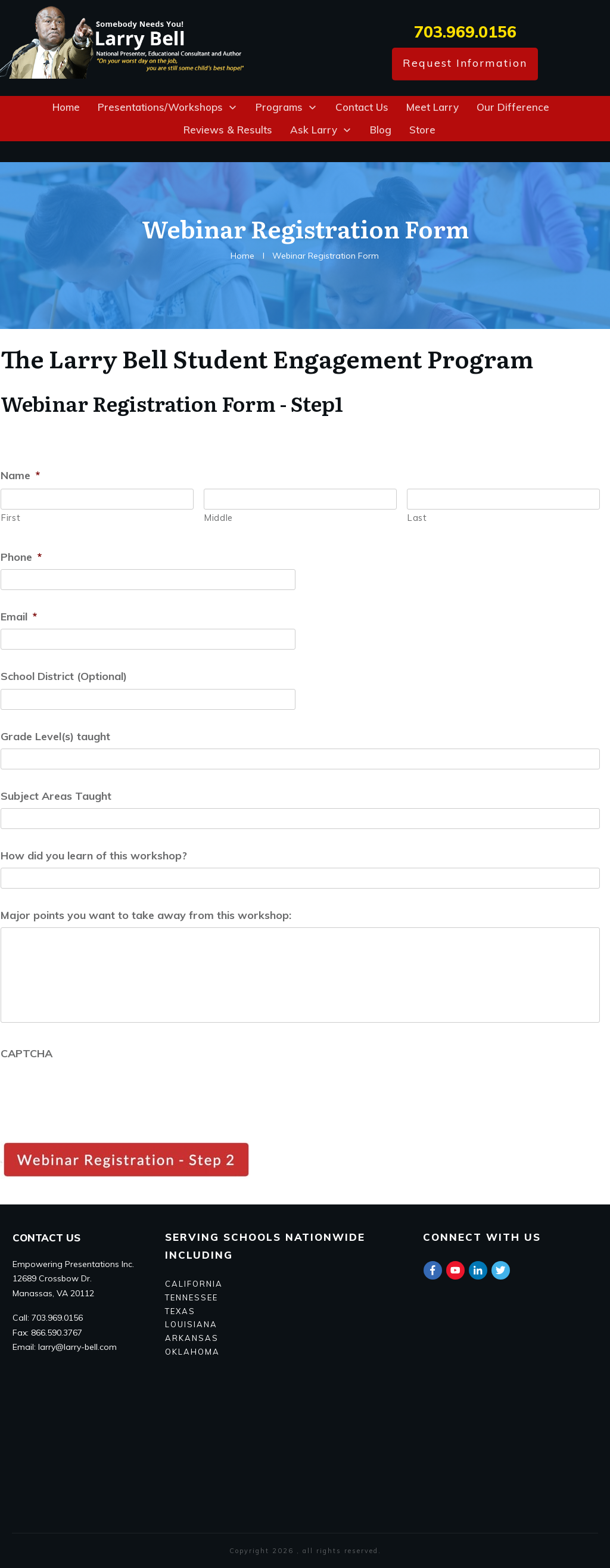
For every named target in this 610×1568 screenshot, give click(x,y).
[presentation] (91, 1089)
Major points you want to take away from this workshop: (146, 915)
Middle (218, 517)
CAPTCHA (26, 1053)
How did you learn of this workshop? (94, 855)
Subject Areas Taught (56, 796)
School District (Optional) (64, 676)
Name (20, 475)
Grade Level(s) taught (55, 736)
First (10, 517)
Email (19, 616)
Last (417, 517)
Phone (21, 557)
